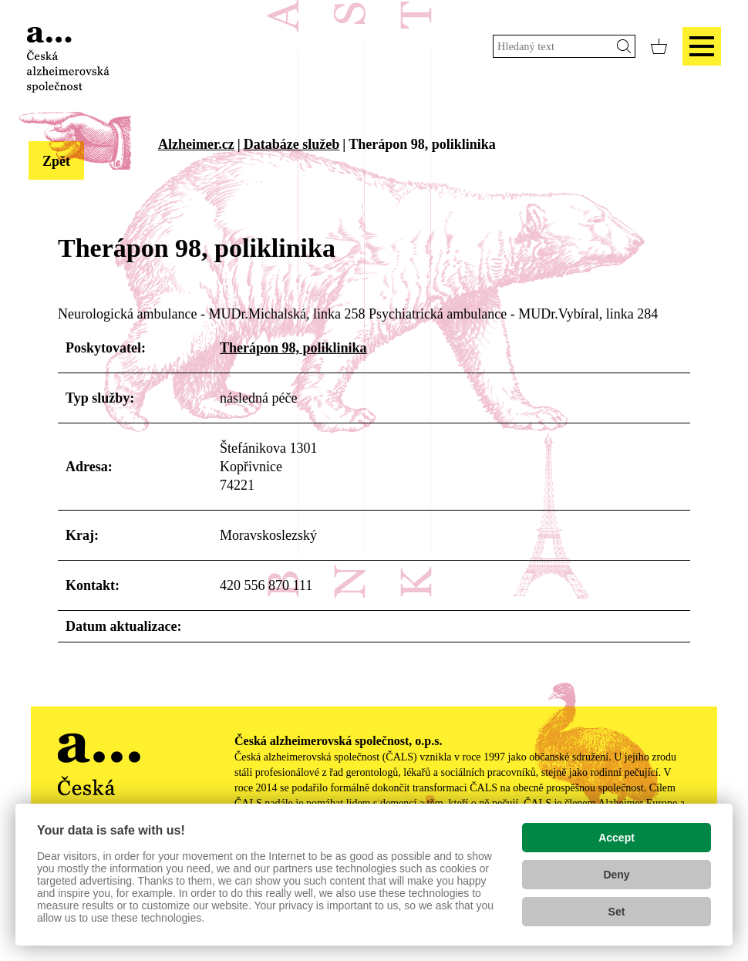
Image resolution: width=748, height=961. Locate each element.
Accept (616, 837)
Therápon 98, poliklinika (293, 348)
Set (616, 911)
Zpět (56, 161)
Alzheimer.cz (196, 144)
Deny (616, 874)
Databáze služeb (292, 144)
